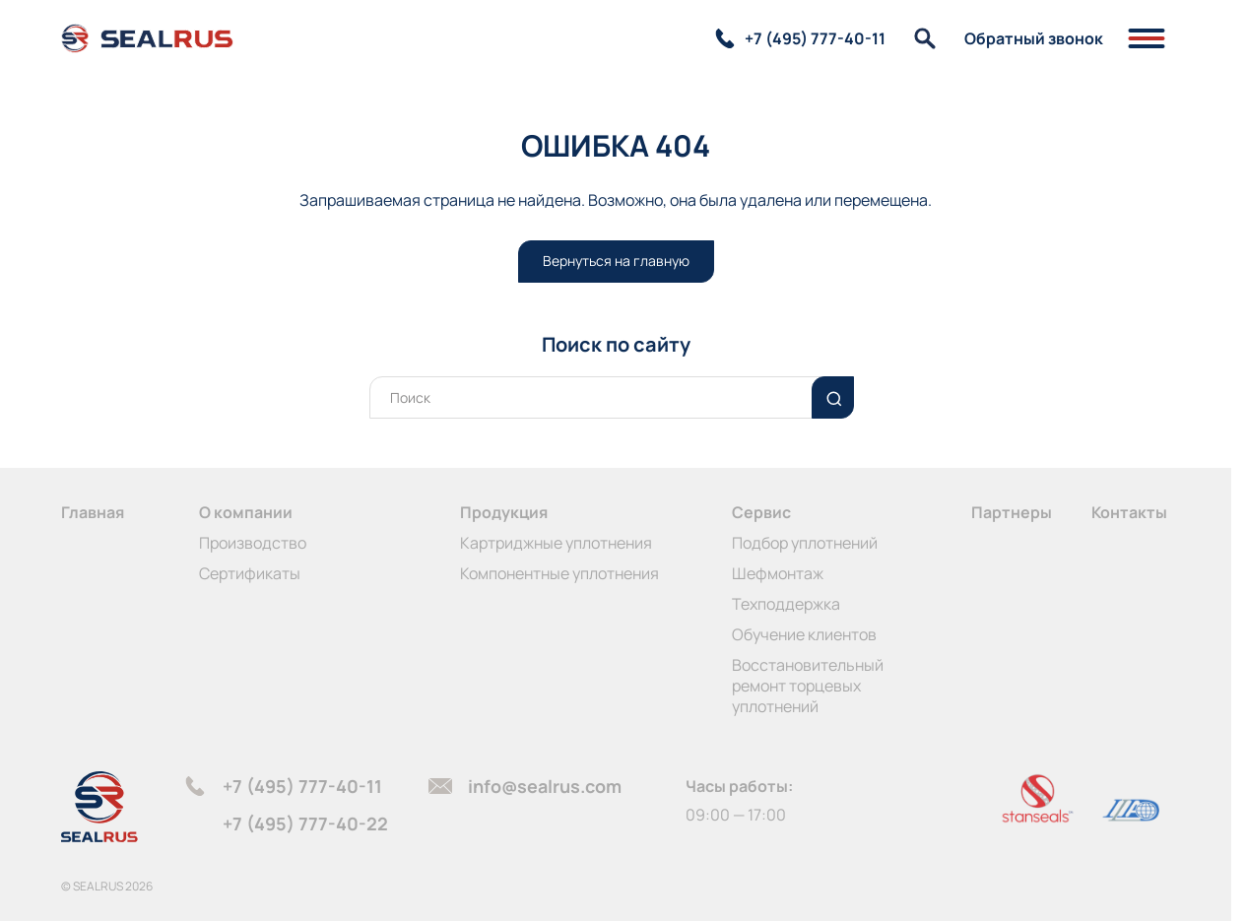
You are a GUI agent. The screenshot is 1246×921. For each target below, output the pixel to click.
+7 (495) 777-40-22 (305, 823)
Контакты (1129, 512)
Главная (92, 512)
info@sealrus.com (545, 786)
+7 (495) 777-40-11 (302, 786)
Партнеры (1011, 512)
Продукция (504, 512)
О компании (246, 512)
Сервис (761, 512)
